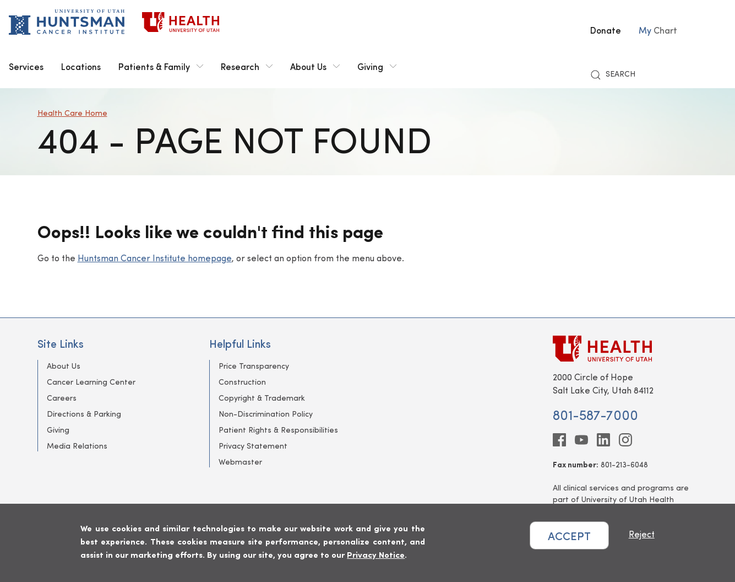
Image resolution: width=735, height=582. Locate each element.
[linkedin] (603, 439)
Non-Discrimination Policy (266, 413)
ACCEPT (569, 535)
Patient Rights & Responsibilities (278, 429)
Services (26, 66)
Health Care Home (72, 112)
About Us (315, 66)
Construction (242, 381)
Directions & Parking (84, 413)
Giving (376, 66)
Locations (81, 66)
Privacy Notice (376, 554)
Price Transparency (254, 365)
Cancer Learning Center (91, 381)
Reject (642, 534)
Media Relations (77, 445)
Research (247, 66)
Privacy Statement (253, 445)
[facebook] (559, 439)
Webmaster (240, 461)
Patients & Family (160, 66)
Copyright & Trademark (262, 397)
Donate (605, 30)
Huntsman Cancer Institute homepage (155, 257)
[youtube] (581, 439)
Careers (62, 397)
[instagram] (625, 439)
